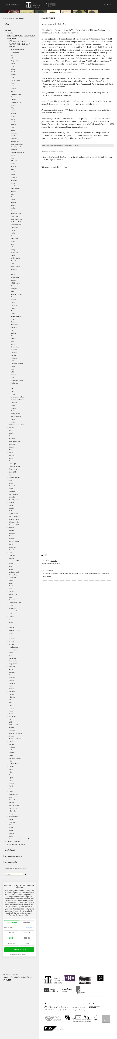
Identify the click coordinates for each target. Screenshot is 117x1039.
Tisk (44, 555)
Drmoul (13, 275)
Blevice (13, 119)
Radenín (13, 211)
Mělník (13, 136)
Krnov (13, 169)
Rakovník (14, 247)
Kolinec (13, 88)
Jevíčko (13, 155)
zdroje (8, 30)
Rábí (12, 372)
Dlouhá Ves (14, 252)
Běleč (12, 58)
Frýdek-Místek (15, 283)
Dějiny (7, 24)
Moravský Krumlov (17, 380)
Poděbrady (14, 138)
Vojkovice (14, 305)
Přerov (13, 394)
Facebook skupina (10, 974)
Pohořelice (14, 327)
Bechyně (13, 75)
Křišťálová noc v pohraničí (17, 425)
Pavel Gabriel (105, 573)
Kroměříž (14, 352)
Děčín (12, 244)
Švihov (13, 255)
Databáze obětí (11, 862)
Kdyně (13, 72)
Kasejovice (12, 577)
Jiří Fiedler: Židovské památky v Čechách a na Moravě (19, 44)
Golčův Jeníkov (16, 258)
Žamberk (13, 100)
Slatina (13, 302)
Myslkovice (14, 383)
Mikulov (13, 375)
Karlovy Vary (15, 52)
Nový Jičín (12, 666)
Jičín (12, 341)
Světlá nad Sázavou (17, 361)
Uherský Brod (15, 277)
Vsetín (13, 286)
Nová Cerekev (15, 141)
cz (104, 4)
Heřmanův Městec (16, 294)
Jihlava (13, 69)
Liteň (12, 86)
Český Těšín (14, 227)
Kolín (12, 127)
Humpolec (14, 180)
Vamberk (13, 419)
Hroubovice (14, 325)
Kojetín (13, 344)
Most (10, 655)
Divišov (13, 208)
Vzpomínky (10, 33)
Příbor (13, 108)
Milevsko (14, 300)
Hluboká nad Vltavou (17, 50)
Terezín (13, 236)
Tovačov (13, 408)
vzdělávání (10, 850)
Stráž (12, 77)
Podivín (13, 172)
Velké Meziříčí (15, 188)
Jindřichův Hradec (16, 222)
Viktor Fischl (45, 573)
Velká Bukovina (16, 161)
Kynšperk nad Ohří (15, 602)
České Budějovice (16, 219)
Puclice (13, 308)
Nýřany (11, 669)
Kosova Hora (15, 347)
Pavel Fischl (54, 573)
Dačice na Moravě (14, 477)
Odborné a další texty (13, 841)
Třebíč (13, 377)
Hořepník (14, 202)
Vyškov (13, 336)
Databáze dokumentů (13, 856)
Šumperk (11, 766)
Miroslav (11, 641)
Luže (12, 263)
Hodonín (13, 297)
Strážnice (13, 405)
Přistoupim (14, 350)
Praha (12, 391)
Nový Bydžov (15, 61)
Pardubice (14, 122)
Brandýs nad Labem (17, 144)
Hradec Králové (16, 316)
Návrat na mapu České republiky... (54, 167)
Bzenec (13, 194)
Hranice (13, 322)
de (110, 4)
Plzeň (12, 66)
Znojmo (13, 422)
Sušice (13, 319)
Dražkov (13, 125)
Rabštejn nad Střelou (17, 152)
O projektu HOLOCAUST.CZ (15, 868)
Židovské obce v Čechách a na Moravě (21, 839)
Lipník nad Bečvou (17, 363)
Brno (12, 158)
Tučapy (13, 250)
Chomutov (12, 555)
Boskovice (14, 133)
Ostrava (13, 130)
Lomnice (13, 366)
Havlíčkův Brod (16, 213)
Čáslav (13, 197)
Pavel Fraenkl (89, 573)
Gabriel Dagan (63, 573)
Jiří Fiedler (54, 561)
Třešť (12, 411)
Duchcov (11, 511)
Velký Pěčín (14, 238)
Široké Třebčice (16, 102)
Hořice (13, 311)
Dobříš (13, 205)
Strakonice (14, 358)
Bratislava (14, 150)
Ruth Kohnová (46, 576)
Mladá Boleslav (16, 80)
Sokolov (11, 744)
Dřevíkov (14, 280)
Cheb (12, 55)
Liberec (13, 111)
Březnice (13, 175)
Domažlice (14, 269)
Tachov (13, 200)
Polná (12, 389)
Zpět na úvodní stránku (14, 18)
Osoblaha (14, 97)
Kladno (13, 313)
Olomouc (11, 672)
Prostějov (14, 288)
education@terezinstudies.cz (21, 977)
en (107, 4)
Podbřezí (13, 386)
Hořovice (13, 91)
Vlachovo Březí (14, 816)
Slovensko (14, 402)
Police (13, 338)
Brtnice (13, 163)
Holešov (13, 191)
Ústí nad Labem (16, 416)
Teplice (13, 105)
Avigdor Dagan (74, 573)
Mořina (13, 241)
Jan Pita (81, 573)
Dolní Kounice (15, 266)
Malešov (13, 355)
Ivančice (13, 333)
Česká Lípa (14, 216)
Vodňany (13, 233)
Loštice (13, 369)
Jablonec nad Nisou (15, 561)
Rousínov (14, 177)
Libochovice (14, 186)
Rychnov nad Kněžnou (18, 400)
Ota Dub (97, 573)
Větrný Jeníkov (15, 414)
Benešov (13, 83)
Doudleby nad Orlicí (17, 147)
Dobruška (14, 261)
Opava (13, 183)
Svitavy (11, 761)
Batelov (13, 63)
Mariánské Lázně (16, 94)
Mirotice (13, 113)
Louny (13, 272)
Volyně (13, 230)
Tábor (12, 330)
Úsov (12, 291)
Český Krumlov (16, 225)
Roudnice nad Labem (17, 397)
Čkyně (13, 116)
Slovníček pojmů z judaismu (16, 844)
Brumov (13, 166)
